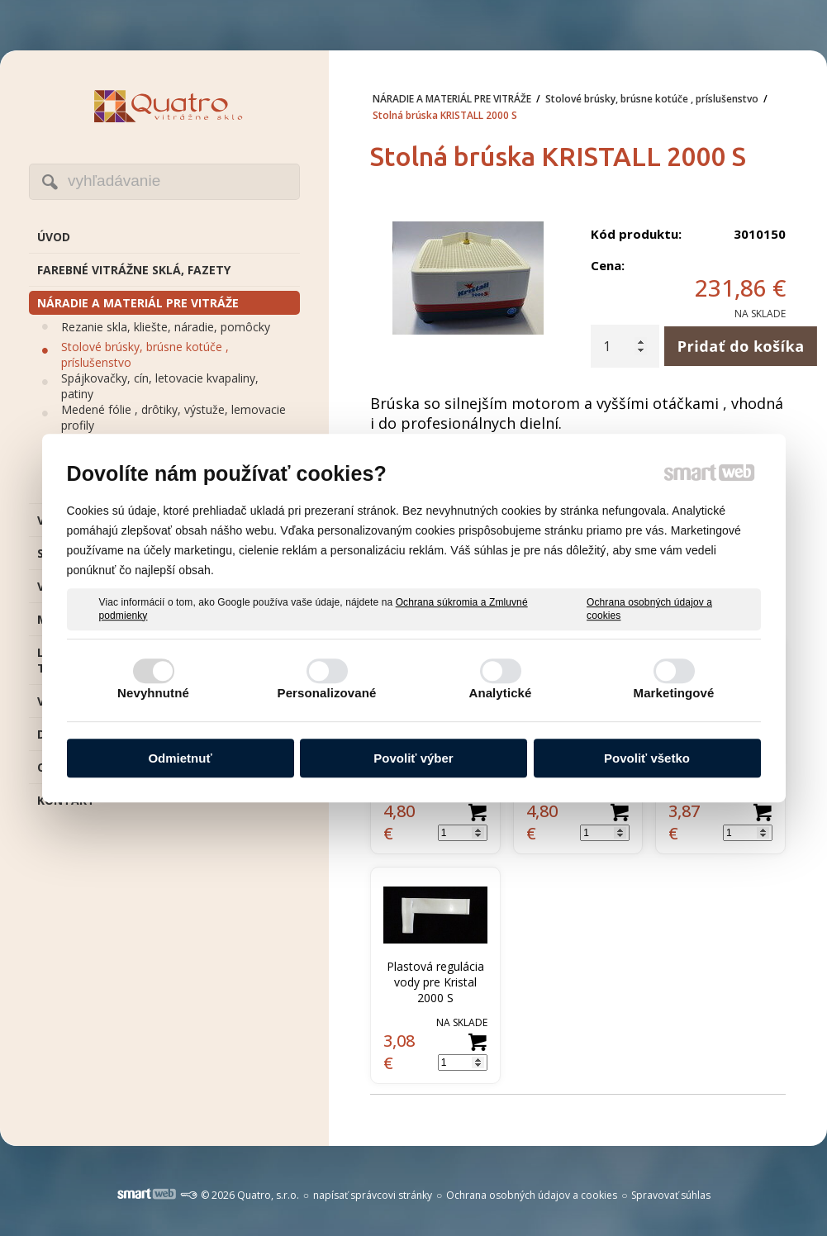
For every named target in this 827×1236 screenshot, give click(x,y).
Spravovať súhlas (671, 1195)
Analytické (499, 693)
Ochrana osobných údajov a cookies (649, 609)
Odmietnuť (180, 758)
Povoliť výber (413, 758)
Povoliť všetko (647, 758)
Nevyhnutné (153, 693)
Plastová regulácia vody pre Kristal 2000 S (437, 981)
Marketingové (674, 693)
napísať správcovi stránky (372, 1195)
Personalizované (327, 693)
